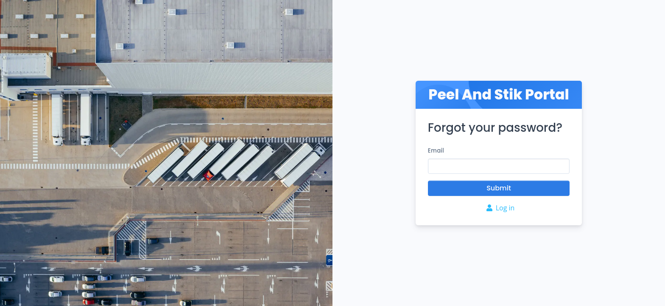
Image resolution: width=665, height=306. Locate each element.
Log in (500, 207)
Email (436, 151)
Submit (498, 188)
